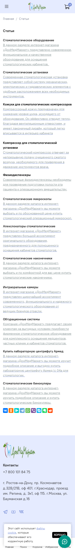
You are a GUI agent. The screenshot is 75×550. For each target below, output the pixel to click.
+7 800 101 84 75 (16, 472)
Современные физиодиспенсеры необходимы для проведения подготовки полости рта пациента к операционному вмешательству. (37, 184)
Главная (8, 19)
